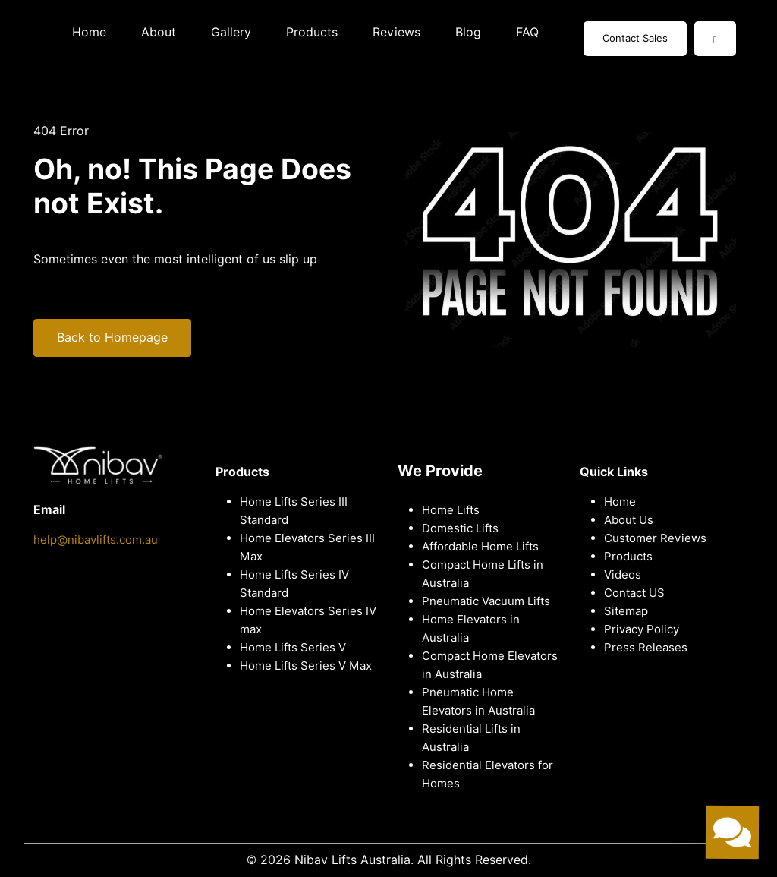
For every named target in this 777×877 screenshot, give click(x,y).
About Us (628, 520)
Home (89, 32)
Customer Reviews (655, 538)
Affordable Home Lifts (480, 547)
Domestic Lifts (460, 528)
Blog (468, 32)
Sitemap (626, 611)
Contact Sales (635, 38)
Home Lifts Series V (293, 648)
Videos (622, 575)
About (158, 32)
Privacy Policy (641, 629)
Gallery (231, 32)
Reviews (396, 32)
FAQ (527, 32)
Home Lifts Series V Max (306, 666)
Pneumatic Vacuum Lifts (486, 601)
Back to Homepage (112, 337)
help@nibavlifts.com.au (95, 540)
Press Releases (645, 648)
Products (312, 32)
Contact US (634, 593)
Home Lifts (451, 510)
